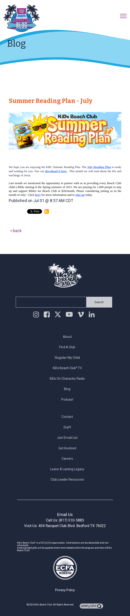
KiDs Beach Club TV (68, 368)
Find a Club (68, 347)
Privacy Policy (65, 590)
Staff (68, 427)
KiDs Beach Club (43, 604)
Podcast (68, 399)
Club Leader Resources (68, 479)
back (17, 230)
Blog (68, 389)
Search (97, 302)
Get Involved (68, 448)
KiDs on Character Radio (68, 378)
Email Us (65, 514)
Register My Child (68, 357)
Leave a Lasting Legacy (68, 469)
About (68, 337)
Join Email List (68, 437)
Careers (68, 458)
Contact (68, 417)
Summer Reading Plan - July (50, 101)
